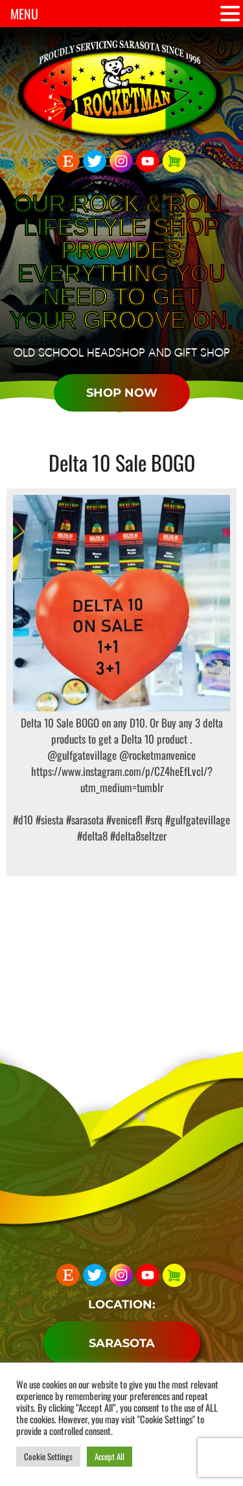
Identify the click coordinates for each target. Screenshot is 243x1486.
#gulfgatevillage (196, 819)
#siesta (50, 819)
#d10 (23, 819)
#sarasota (84, 819)
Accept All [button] (109, 1456)
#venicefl (123, 819)
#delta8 (92, 836)
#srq (153, 819)
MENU (24, 13)
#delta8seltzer (137, 836)
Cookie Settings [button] (48, 1456)
